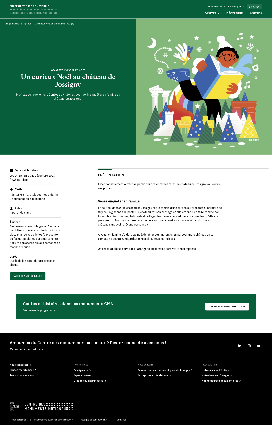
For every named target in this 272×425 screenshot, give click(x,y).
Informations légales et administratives (53, 419)
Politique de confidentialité (94, 419)
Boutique (254, 7)
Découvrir (234, 13)
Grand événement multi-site (227, 306)
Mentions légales (18, 419)
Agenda (256, 13)
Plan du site (120, 419)
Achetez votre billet (28, 276)
